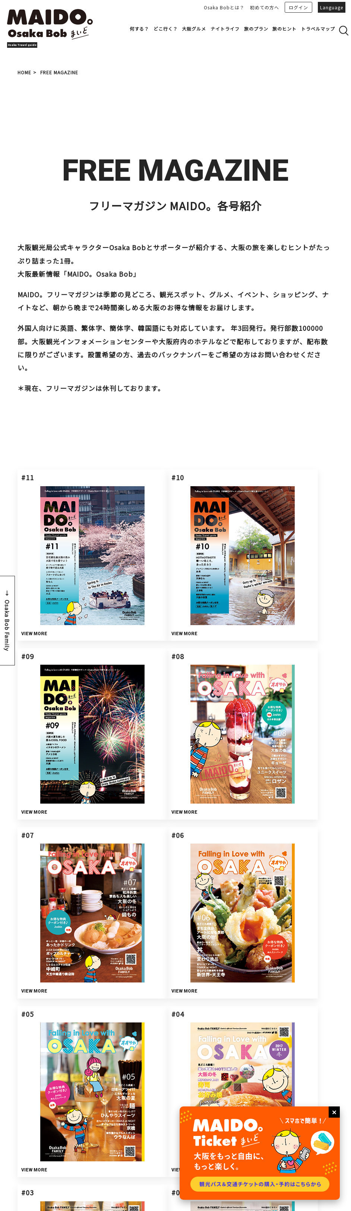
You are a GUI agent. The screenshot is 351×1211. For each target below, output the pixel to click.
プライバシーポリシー (138, 1147)
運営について (90, 1137)
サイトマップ (90, 1157)
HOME (24, 72)
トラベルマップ (318, 28)
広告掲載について (158, 1137)
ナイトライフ (225, 28)
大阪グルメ (194, 28)
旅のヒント (284, 28)
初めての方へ (264, 7)
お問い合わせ (286, 1104)
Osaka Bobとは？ (224, 7)
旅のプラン (256, 28)
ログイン (298, 7)
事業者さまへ (66, 1104)
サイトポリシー (92, 1147)
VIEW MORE (38, 575)
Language (331, 7)
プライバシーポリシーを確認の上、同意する (218, 965)
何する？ (139, 28)
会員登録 (122, 1137)
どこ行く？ (166, 28)
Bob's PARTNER (176, 1104)
